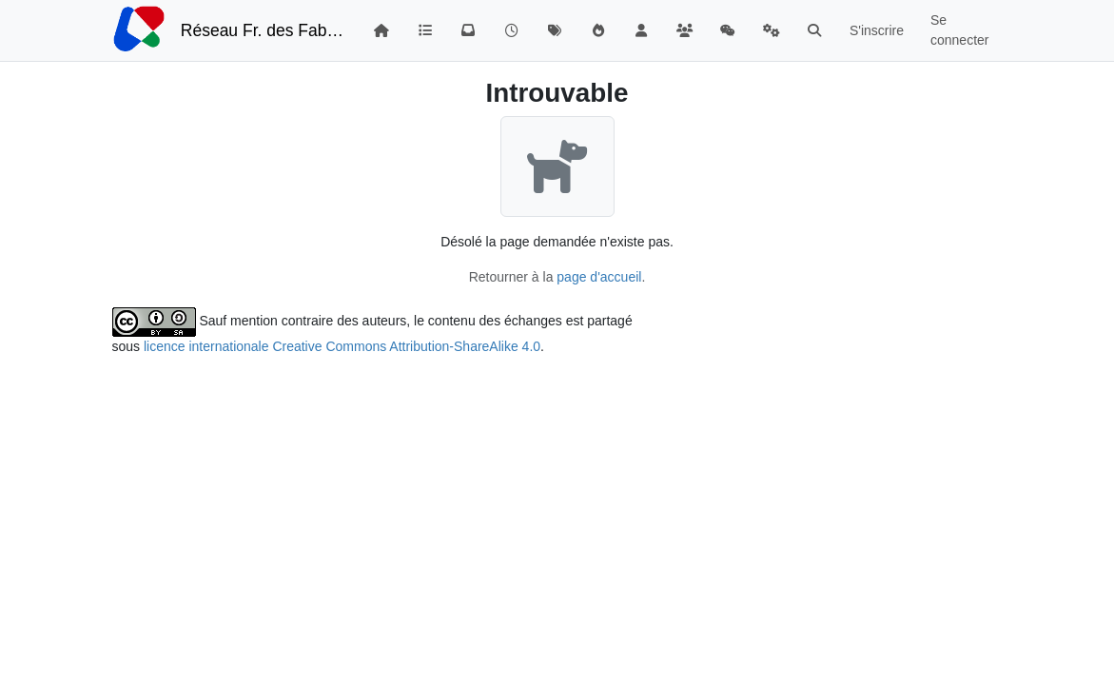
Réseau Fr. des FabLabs (263, 30)
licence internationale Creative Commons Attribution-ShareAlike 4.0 (342, 346)
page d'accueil (599, 276)
